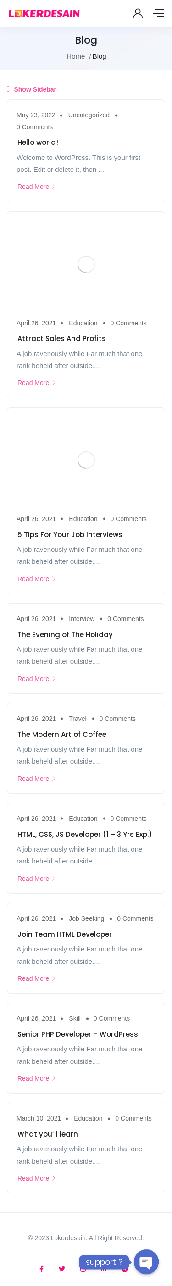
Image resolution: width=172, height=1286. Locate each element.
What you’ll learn (47, 1134)
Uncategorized (89, 115)
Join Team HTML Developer (64, 934)
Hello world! (37, 142)
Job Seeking (86, 918)
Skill (75, 1018)
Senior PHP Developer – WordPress (77, 1034)
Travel (77, 718)
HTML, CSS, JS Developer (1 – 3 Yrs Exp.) (84, 834)
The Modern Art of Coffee (61, 734)
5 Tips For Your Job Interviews (69, 534)
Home (76, 56)
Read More (36, 186)
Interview (81, 618)
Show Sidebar (31, 89)
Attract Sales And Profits (61, 338)
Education (83, 323)
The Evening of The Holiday (65, 634)
